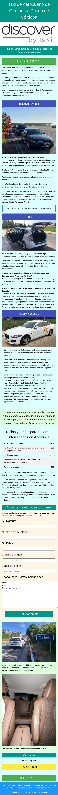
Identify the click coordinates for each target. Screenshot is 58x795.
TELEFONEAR (28, 777)
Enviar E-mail (29, 766)
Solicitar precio (29, 614)
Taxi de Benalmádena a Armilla (41, 788)
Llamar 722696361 (29, 61)
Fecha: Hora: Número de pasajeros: (30, 594)
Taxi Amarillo (43, 792)
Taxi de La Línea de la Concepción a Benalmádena (22, 785)
